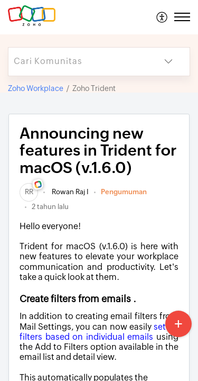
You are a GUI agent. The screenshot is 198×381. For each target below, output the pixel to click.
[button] (162, 17)
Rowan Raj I (69, 192)
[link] (29, 192)
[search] (77, 62)
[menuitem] (162, 17)
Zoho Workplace (35, 88)
